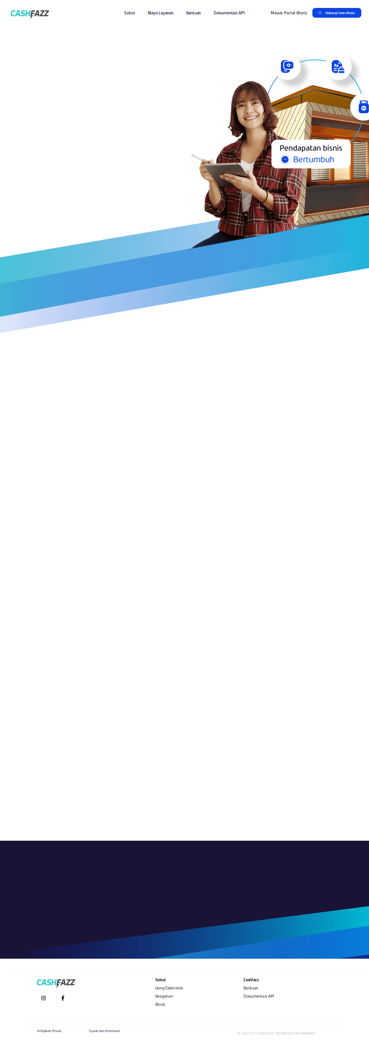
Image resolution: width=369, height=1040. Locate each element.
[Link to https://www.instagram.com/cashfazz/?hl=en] (43, 998)
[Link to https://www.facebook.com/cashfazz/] (63, 998)
